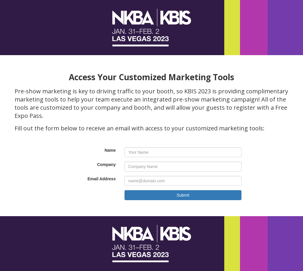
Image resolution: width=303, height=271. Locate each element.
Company (106, 164)
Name (110, 150)
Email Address (101, 178)
